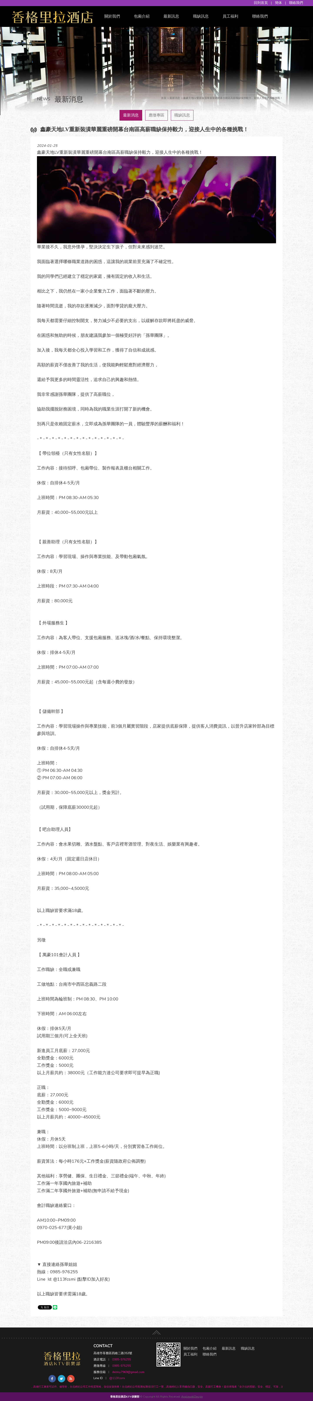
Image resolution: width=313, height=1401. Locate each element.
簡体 (278, 2)
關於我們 (112, 16)
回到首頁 (261, 2)
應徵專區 (156, 115)
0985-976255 (121, 1359)
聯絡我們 (296, 2)
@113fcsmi (117, 1378)
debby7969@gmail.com (128, 1372)
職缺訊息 (201, 16)
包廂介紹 (142, 16)
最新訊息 (171, 16)
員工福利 (230, 16)
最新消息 (131, 115)
